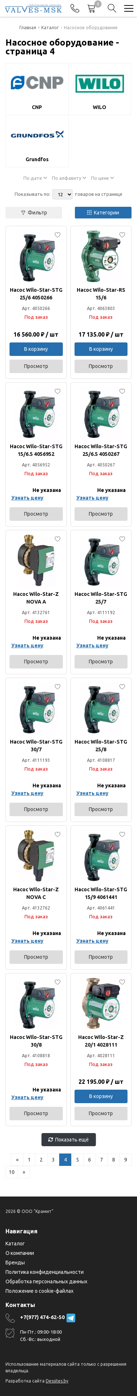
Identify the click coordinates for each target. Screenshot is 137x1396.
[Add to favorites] (58, 235)
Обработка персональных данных (46, 1281)
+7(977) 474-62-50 (42, 1317)
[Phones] (74, 8)
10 (12, 1172)
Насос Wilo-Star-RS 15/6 (101, 293)
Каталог (15, 1243)
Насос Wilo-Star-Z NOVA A (36, 598)
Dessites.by (57, 1380)
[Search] (112, 8)
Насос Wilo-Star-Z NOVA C (36, 893)
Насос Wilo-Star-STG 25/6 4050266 (36, 293)
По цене (102, 178)
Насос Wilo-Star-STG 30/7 (36, 745)
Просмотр (36, 366)
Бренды (15, 1262)
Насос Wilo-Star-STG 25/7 (101, 598)
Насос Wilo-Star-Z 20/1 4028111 (101, 1041)
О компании (19, 1253)
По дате (35, 178)
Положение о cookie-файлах (39, 1291)
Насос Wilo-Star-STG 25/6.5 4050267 (101, 450)
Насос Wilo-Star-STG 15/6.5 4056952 (36, 450)
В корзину (36, 349)
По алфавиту (69, 178)
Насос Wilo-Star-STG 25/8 (101, 745)
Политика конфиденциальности (44, 1272)
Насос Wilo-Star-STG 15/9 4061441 (101, 893)
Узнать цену (27, 498)
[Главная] (33, 8)
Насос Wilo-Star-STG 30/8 (36, 1041)
